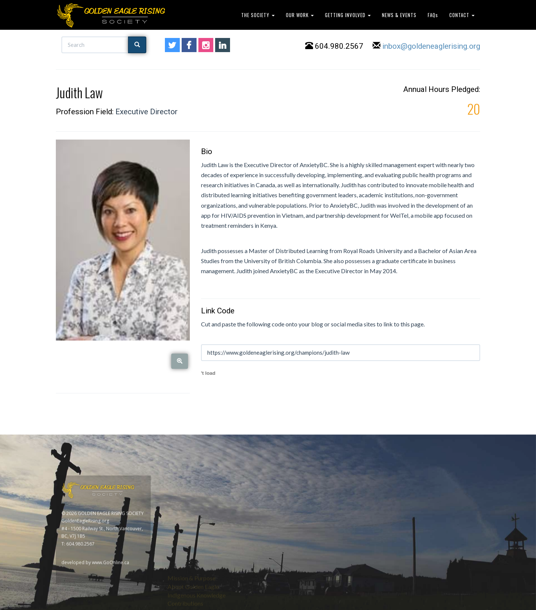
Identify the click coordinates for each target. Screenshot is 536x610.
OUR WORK (300, 15)
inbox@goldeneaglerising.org (431, 46)
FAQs (433, 15)
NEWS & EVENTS (399, 15)
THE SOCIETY (258, 15)
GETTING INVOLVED (348, 15)
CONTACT (462, 15)
